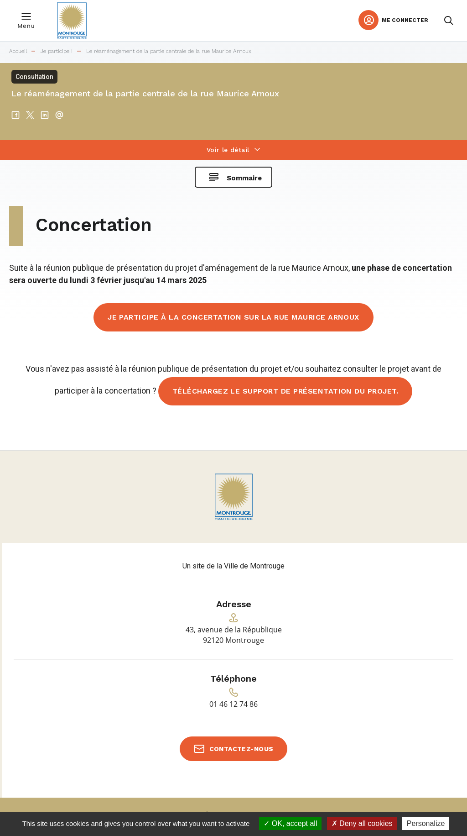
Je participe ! (57, 51)
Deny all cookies (362, 823)
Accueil (18, 51)
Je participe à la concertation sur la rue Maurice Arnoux (233, 317)
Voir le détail (228, 149)
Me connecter (405, 20)
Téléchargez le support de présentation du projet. (285, 391)
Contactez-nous (241, 748)
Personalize (426, 823)
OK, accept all (290, 823)
